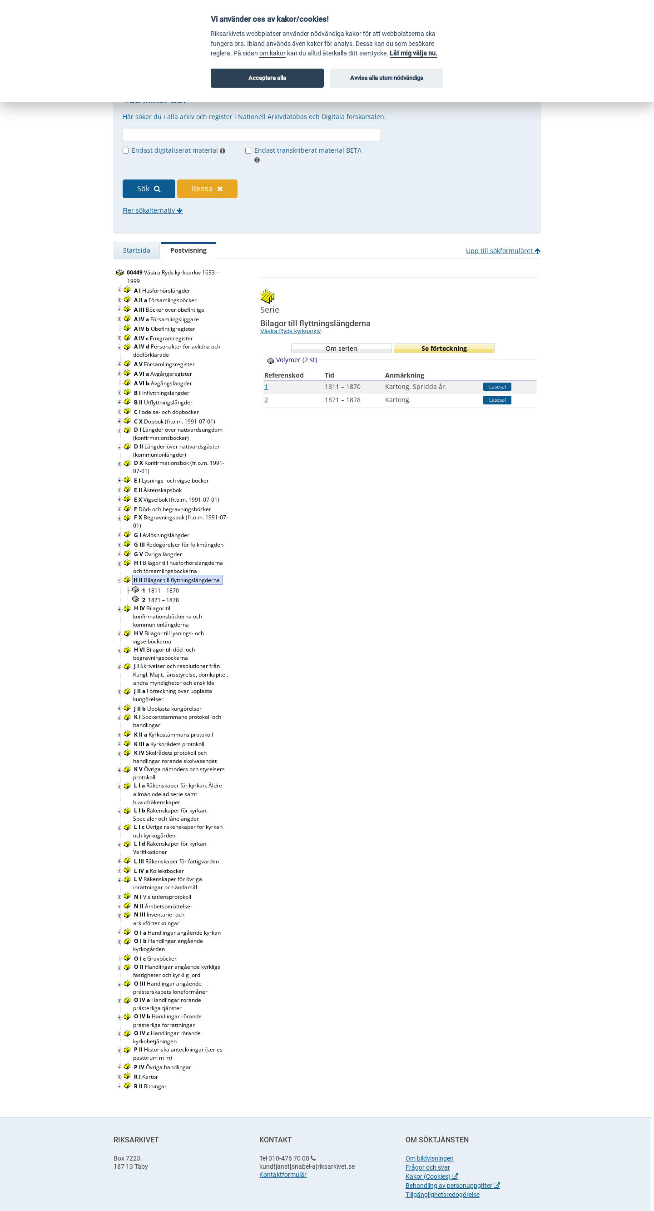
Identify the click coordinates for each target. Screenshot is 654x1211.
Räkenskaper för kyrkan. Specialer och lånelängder (170, 814)
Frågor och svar (428, 1167)
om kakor (272, 53)
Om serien (341, 348)
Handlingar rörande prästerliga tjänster (167, 1004)
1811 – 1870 (160, 590)
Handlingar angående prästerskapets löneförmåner (171, 988)
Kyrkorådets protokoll (170, 744)
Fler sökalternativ (153, 210)
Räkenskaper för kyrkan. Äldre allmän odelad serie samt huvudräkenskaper (177, 794)
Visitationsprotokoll (163, 897)
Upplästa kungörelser (168, 709)
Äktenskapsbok (158, 490)
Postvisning (188, 250)
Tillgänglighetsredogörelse (443, 1194)
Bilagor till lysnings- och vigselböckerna (168, 637)
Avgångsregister (163, 374)
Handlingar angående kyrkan (178, 933)
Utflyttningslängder (164, 402)
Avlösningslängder (162, 535)
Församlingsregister (165, 364)
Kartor (146, 1077)
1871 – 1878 (160, 600)
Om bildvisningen (430, 1158)
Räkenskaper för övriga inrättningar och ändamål (167, 883)
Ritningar (151, 1086)
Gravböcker (156, 958)
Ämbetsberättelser (164, 906)
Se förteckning (444, 348)
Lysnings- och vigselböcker (172, 480)
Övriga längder (158, 554)
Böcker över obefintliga (170, 310)
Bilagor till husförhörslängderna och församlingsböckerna (178, 567)
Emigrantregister (164, 338)
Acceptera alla (267, 78)
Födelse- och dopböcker (167, 412)
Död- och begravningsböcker (173, 509)
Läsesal (497, 386)
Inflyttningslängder (162, 393)
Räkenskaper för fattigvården (177, 861)
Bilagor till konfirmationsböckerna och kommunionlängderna (167, 616)
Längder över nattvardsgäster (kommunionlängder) (176, 450)
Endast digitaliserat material (178, 150)
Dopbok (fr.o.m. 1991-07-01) (175, 421)
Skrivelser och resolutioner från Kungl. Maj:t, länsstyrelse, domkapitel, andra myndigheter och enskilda (180, 674)
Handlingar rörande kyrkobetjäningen (167, 1037)
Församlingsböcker (166, 300)
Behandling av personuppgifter (453, 1185)
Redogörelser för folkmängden (179, 544)
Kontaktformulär (283, 1174)
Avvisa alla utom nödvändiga (386, 78)
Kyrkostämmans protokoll (174, 734)
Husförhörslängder (163, 290)
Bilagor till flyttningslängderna (177, 580)
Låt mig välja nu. (413, 53)
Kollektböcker (159, 871)
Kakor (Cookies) (432, 1176)
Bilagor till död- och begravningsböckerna (164, 654)
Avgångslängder (163, 383)
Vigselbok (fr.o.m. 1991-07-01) (177, 499)
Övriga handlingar (163, 1067)
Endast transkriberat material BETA (308, 154)
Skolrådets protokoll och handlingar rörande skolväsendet (175, 757)
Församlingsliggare (167, 319)
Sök (149, 189)
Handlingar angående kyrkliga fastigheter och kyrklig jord (177, 971)
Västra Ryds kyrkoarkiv (290, 331)
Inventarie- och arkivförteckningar (158, 919)
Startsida (136, 250)
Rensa (207, 189)
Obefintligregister (165, 329)
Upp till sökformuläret (503, 250)
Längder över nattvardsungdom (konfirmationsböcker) (178, 434)
